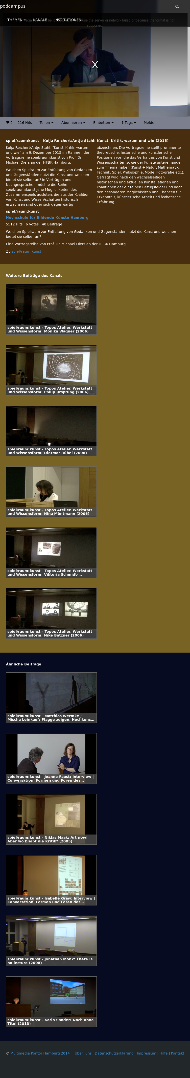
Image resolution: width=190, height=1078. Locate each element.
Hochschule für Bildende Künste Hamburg (47, 218)
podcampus (12, 6)
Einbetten (103, 123)
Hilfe (164, 1053)
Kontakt (177, 1053)
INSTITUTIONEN (67, 20)
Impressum (146, 1053)
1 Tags (128, 123)
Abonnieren (73, 123)
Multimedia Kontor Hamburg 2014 (40, 1053)
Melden (150, 123)
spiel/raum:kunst (26, 251)
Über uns (83, 1053)
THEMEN (16, 20)
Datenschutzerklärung (114, 1053)
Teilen (46, 123)
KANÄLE (40, 20)
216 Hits (25, 123)
